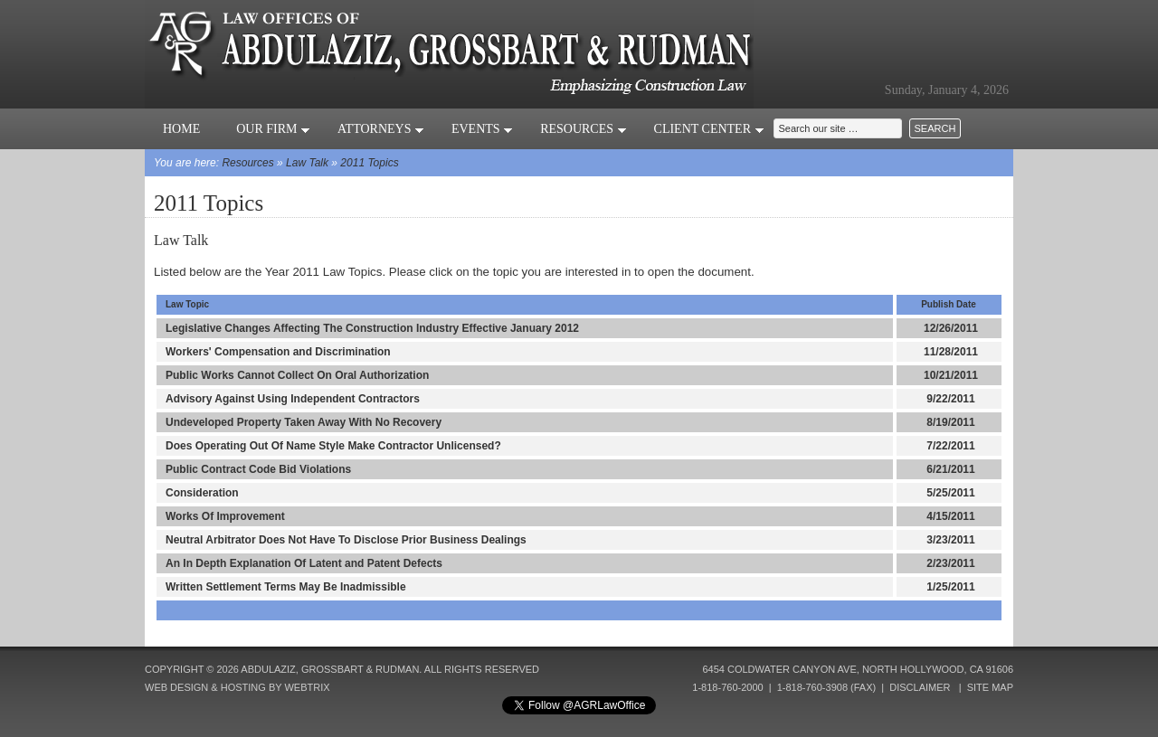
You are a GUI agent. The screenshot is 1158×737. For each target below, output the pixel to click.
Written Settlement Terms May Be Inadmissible (286, 587)
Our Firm (273, 129)
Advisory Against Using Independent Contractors (293, 398)
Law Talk (307, 162)
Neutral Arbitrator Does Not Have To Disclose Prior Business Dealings (346, 540)
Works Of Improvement (225, 516)
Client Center (709, 129)
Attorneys (380, 129)
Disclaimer (919, 687)
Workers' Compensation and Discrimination (278, 351)
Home (181, 129)
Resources (583, 129)
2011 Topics (369, 162)
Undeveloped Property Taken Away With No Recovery (303, 422)
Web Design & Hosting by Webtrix (237, 687)
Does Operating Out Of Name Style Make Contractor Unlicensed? (333, 445)
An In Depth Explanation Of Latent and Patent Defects (304, 563)
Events (482, 129)
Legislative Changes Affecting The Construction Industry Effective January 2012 (372, 328)
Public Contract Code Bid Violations (258, 469)
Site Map (990, 687)
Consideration (202, 493)
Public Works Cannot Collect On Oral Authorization (297, 375)
